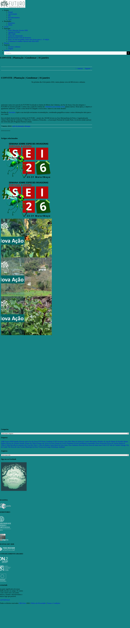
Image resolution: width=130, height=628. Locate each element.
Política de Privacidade (38, 603)
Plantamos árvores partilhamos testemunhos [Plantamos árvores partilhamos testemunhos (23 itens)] (81, 443)
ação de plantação (18, 126)
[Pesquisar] (128, 53)
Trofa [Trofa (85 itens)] (104, 445)
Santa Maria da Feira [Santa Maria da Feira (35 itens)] (57, 445)
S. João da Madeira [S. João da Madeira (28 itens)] (43, 445)
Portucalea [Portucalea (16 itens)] (103, 443)
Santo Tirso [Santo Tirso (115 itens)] (68, 445)
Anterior (80, 68)
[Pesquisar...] (65, 53)
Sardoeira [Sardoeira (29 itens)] (75, 445)
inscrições (12, 112)
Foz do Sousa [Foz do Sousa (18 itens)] (33, 441)
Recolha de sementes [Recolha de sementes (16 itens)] (17, 445)
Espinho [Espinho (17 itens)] (16, 441)
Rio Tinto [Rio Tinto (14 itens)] (34, 445)
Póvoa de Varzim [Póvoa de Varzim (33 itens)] (112, 443)
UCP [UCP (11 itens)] (107, 445)
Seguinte (87, 68)
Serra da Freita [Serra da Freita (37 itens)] (83, 445)
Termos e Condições (53, 603)
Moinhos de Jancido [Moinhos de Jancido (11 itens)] (104, 441)
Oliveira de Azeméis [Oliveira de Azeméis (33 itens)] (12, 443)
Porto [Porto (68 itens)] (98, 443)
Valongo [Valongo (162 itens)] (123, 445)
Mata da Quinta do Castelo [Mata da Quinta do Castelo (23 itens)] (80, 441)
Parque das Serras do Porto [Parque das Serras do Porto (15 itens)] (46, 443)
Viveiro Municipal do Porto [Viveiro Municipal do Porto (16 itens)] (29, 447)
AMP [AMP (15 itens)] (2, 441)
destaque (27, 126)
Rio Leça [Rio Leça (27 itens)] (27, 445)
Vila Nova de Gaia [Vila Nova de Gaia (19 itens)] (14, 447)
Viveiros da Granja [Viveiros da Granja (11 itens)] (44, 447)
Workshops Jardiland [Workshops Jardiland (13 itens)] (58, 447)
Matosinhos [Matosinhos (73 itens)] (93, 441)
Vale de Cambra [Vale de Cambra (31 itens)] (115, 445)
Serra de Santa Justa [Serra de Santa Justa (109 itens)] (95, 445)
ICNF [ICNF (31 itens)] (55, 441)
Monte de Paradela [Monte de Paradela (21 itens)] (117, 441)
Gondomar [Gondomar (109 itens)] (49, 441)
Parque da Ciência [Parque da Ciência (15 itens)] (31, 443)
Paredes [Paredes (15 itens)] (22, 443)
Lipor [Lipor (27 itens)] (66, 441)
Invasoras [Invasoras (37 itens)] (60, 441)
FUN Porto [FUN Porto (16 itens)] (42, 441)
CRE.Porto (22, 603)
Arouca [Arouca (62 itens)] (7, 441)
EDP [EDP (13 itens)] (11, 441)
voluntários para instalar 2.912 (55, 107)
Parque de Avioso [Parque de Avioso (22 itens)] (61, 443)
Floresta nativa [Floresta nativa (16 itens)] (24, 441)
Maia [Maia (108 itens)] (69, 441)
